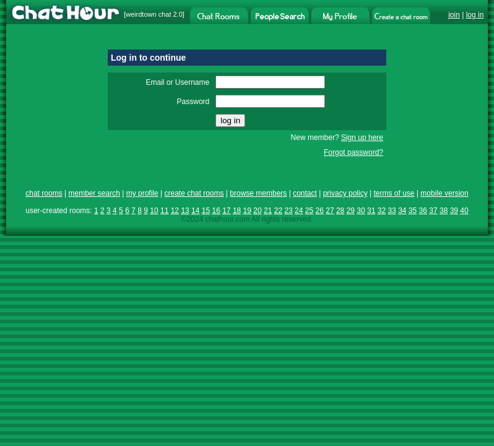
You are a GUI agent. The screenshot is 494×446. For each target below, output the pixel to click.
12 (175, 210)
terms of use (393, 193)
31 (371, 210)
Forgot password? (353, 152)
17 (226, 210)
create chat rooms (193, 193)
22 (278, 210)
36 (423, 210)
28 (340, 210)
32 (382, 210)
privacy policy (345, 193)
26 (320, 210)
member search (93, 193)
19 (247, 210)
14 (195, 210)
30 (361, 210)
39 (454, 210)
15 (206, 210)
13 (185, 210)
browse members (258, 193)
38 (444, 210)
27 (330, 210)
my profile (142, 193)
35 (413, 210)
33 (392, 210)
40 (464, 210)
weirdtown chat (148, 14)
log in (475, 15)
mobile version (444, 193)
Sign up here (362, 137)
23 (288, 210)
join (454, 15)
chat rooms (43, 193)
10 (154, 210)
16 (216, 210)
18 (237, 210)
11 (164, 210)
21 (268, 210)
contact (305, 193)
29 (351, 210)
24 (299, 210)
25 (309, 210)
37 (433, 210)
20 (257, 210)
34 (402, 210)
